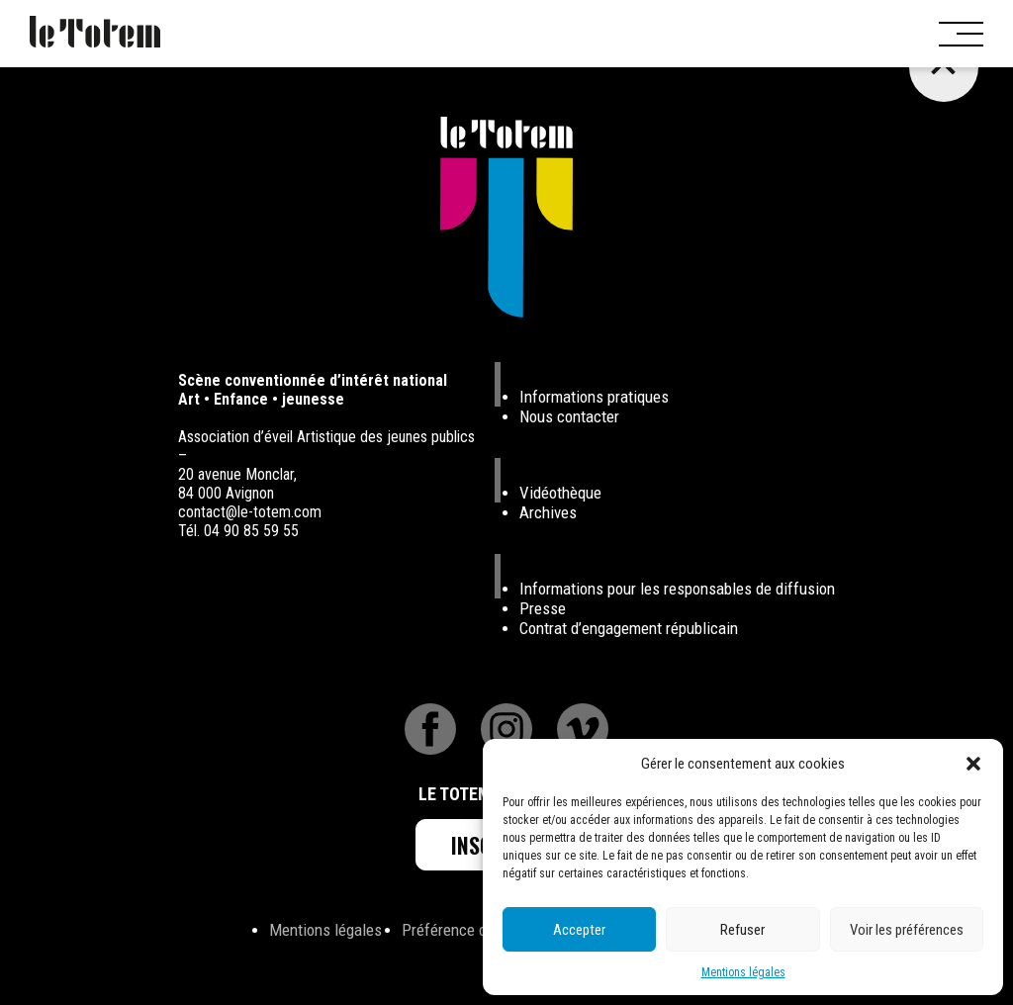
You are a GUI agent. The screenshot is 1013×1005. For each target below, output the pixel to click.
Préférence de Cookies (476, 930)
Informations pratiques (594, 397)
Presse (542, 608)
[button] (973, 764)
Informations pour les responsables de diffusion (677, 588)
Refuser (742, 930)
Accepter (579, 930)
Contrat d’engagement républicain (628, 628)
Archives (548, 512)
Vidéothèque (560, 492)
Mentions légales (743, 972)
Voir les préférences (907, 930)
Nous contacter (569, 416)
